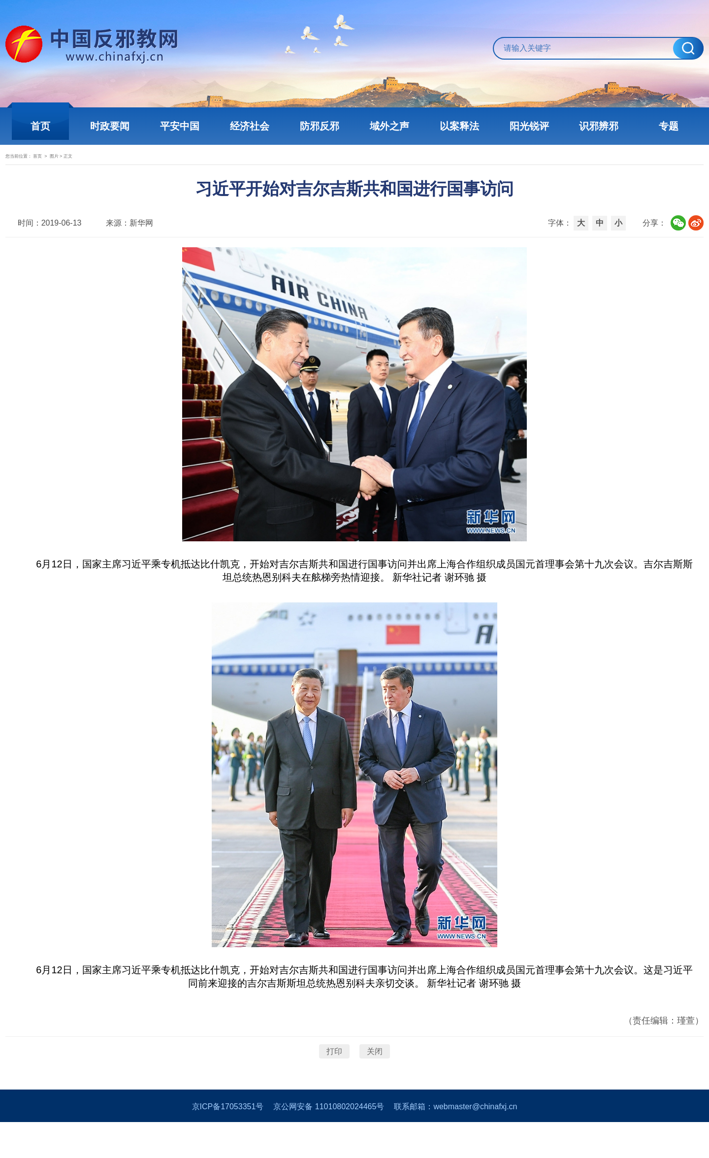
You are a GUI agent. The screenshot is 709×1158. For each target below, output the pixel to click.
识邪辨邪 (595, 126)
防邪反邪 (320, 126)
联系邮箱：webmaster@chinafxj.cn (455, 1142)
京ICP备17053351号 (228, 1142)
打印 (334, 1076)
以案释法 (458, 126)
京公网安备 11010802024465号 (328, 1142)
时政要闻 (113, 126)
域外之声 (389, 126)
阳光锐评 (527, 126)
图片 (102, 165)
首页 (44, 126)
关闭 (375, 1076)
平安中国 (182, 126)
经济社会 (251, 126)
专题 (665, 126)
